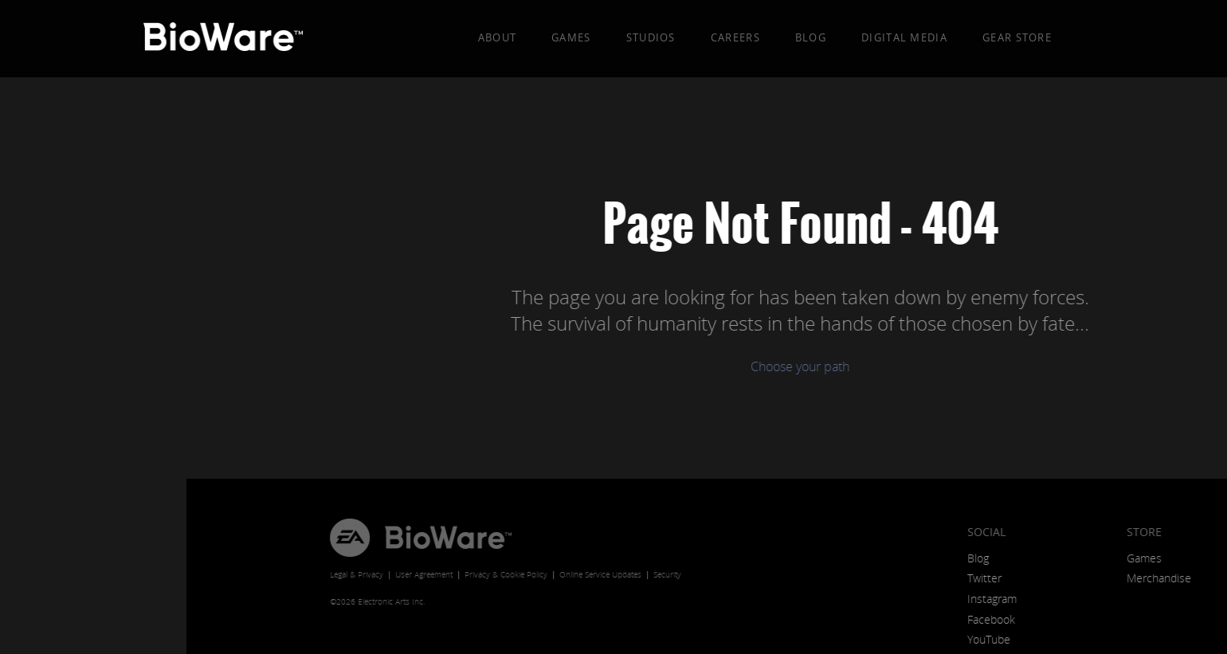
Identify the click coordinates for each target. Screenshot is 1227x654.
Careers (735, 37)
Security (481, 575)
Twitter (798, 577)
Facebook (805, 619)
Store (957, 531)
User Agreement (237, 575)
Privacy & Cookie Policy (319, 575)
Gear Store (1017, 37)
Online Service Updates (414, 575)
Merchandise (972, 577)
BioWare (261, 538)
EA (163, 538)
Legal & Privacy (170, 575)
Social (800, 531)
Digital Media (904, 37)
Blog (810, 37)
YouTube (802, 639)
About (497, 37)
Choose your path (613, 366)
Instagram (805, 598)
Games (571, 37)
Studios (651, 37)
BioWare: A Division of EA (223, 39)
